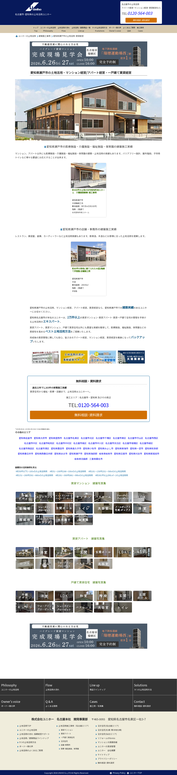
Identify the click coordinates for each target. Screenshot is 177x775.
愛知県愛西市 (55, 438)
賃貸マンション (67, 730)
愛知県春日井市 (25, 453)
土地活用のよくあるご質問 (31, 750)
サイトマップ (103, 754)
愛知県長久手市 (73, 448)
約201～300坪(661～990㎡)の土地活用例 (75, 475)
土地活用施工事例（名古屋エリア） (74, 725)
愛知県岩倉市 (25, 438)
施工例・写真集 (110, 703)
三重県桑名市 (96, 458)
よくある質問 (66, 703)
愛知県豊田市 (57, 448)
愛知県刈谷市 (135, 453)
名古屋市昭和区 (46, 443)
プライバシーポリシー (107, 758)
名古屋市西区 (151, 438)
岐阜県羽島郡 (81, 458)
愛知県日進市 (120, 453)
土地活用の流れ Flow (64, 29)
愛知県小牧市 (89, 448)
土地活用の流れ (66, 686)
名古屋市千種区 (103, 438)
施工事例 (140, 29)
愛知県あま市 (60, 453)
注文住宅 (64, 741)
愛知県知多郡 (151, 448)
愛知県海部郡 (90, 453)
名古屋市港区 (42, 448)
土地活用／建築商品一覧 (81, 29)
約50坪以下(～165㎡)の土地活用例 (32, 471)
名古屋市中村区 (64, 443)
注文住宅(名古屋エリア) (108, 725)
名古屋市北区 (87, 438)
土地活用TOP (25, 725)
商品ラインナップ (110, 686)
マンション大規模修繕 (107, 742)
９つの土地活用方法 (155, 686)
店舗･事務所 (65, 744)
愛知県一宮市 (136, 448)
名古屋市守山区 (135, 438)
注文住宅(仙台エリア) (107, 734)
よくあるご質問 (129, 29)
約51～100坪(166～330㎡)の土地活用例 (68, 471)
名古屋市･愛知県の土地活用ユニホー (33, 14)
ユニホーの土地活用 (48, 29)
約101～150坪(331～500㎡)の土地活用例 (108, 471)
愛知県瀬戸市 (75, 453)
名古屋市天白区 (113, 443)
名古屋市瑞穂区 (130, 443)
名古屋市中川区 (96, 443)
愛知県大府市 (40, 438)
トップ (35, 29)
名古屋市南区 (80, 443)
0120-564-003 (140, 13)
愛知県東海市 (121, 448)
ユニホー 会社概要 (106, 750)
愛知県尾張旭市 (151, 453)
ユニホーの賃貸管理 (106, 746)
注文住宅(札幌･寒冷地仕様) (110, 730)
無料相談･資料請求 (141, 20)
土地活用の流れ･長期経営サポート (34, 734)
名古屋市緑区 (146, 443)
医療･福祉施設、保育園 (70, 748)
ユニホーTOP (136, 772)
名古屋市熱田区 (26, 448)
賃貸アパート (66, 733)
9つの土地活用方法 (99, 29)
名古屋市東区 (119, 438)
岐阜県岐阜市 (105, 453)
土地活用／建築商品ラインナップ (34, 738)
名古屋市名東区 (71, 438)
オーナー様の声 (115, 29)
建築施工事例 (44, 35)
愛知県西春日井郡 (44, 453)
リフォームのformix (106, 738)
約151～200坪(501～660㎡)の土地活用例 (35, 475)
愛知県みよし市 (105, 448)
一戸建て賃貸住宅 (68, 737)
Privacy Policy (119, 772)
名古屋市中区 (30, 443)
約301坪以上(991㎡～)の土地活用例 (112, 475)
